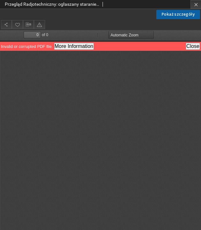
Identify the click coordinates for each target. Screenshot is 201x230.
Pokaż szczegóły (178, 14)
